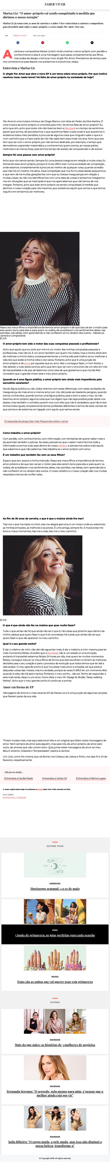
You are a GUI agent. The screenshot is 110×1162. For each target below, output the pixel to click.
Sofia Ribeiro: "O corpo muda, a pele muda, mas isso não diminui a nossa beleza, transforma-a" (55, 1144)
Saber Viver (19, 35)
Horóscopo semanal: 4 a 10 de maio (55, 888)
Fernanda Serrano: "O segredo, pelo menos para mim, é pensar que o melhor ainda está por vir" (55, 1093)
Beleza (55, 977)
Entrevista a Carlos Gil (54, 778)
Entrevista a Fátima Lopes (91, 778)
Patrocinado (9, 902)
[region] (55, 99)
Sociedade (55, 1040)
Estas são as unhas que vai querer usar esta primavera (55, 982)
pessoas (21, 797)
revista (40, 789)
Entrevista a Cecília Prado (18, 778)
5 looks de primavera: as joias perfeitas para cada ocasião (55, 935)
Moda (55, 930)
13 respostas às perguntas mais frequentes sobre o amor (36, 421)
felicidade (52, 653)
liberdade (70, 128)
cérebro (62, 445)
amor (27, 363)
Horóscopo (55, 883)
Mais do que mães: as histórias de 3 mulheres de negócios (55, 1045)
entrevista (9, 797)
